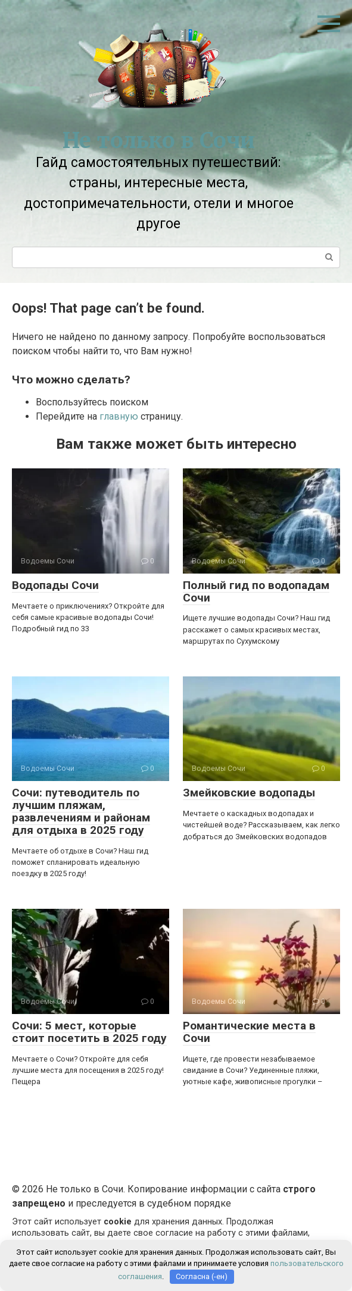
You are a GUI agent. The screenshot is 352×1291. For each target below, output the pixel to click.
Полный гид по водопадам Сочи (256, 591)
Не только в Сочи (159, 140)
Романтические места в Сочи (249, 1032)
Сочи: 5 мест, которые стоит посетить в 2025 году (89, 1032)
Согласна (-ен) (202, 1276)
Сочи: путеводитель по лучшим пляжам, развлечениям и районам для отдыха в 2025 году (81, 811)
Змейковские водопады (249, 792)
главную (118, 416)
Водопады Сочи (55, 585)
